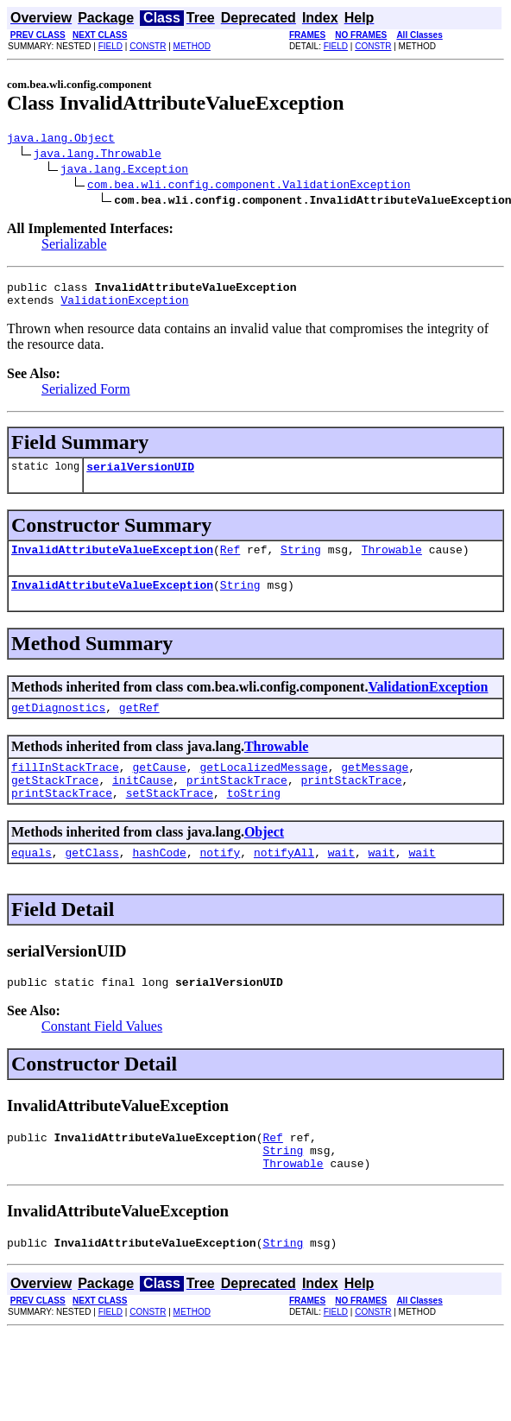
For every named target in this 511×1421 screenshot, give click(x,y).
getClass (91, 880)
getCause (159, 787)
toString (254, 818)
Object (264, 857)
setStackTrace (169, 818)
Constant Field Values (101, 1057)
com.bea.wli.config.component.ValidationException (248, 186)
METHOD (192, 46)
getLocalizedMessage (263, 787)
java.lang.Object (61, 140)
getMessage (374, 787)
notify (219, 880)
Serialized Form (85, 396)
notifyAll (284, 880)
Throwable (392, 562)
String (301, 562)
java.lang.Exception (124, 171)
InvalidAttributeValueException (112, 562)
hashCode (159, 880)
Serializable (74, 246)
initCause (142, 803)
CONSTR (147, 46)
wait (341, 880)
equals (31, 880)
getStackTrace (54, 803)
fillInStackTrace (65, 787)
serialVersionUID (140, 476)
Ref (230, 562)
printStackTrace (236, 803)
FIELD (110, 46)
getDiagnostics (58, 725)
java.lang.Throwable (97, 155)
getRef (139, 725)
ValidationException (124, 307)
